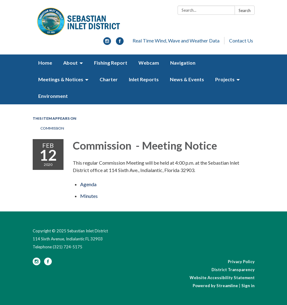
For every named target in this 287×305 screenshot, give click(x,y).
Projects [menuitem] (225, 79)
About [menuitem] (70, 63)
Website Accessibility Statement (222, 277)
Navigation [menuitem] (182, 63)
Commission (52, 128)
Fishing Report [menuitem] (110, 63)
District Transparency (233, 269)
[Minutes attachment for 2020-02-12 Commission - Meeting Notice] (89, 196)
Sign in (248, 285)
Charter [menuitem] (109, 79)
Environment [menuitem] (53, 96)
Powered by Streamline (215, 285)
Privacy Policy (241, 261)
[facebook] (120, 43)
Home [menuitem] (45, 63)
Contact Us (241, 40)
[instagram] (107, 43)
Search (245, 10)
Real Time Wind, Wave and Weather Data (176, 40)
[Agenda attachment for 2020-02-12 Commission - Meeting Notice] (88, 184)
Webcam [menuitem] (148, 63)
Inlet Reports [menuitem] (144, 79)
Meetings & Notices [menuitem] (60, 79)
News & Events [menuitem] (187, 79)
